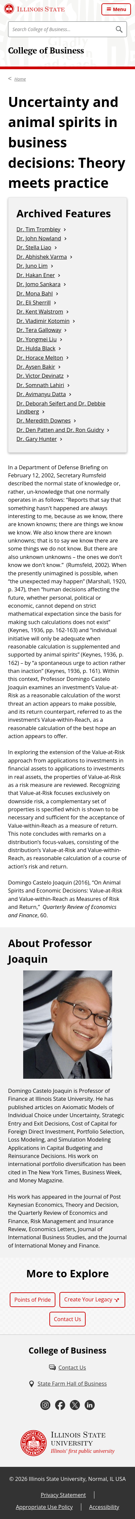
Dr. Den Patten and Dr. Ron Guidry (60, 430)
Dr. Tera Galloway (38, 330)
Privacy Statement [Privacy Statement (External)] (63, 1495)
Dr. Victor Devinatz (39, 375)
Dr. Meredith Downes (43, 420)
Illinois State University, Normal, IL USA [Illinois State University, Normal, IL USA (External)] (77, 1479)
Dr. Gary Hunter (36, 439)
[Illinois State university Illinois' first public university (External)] (67, 1443)
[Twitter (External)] (75, 1405)
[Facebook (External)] (60, 1405)
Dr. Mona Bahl (34, 293)
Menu (119, 9)
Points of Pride (32, 1299)
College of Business (46, 50)
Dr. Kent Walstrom (39, 311)
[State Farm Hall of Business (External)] (67, 1384)
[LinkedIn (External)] (89, 1405)
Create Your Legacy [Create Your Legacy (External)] (88, 1299)
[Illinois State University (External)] (34, 8)
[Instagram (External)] (45, 1405)
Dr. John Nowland (38, 238)
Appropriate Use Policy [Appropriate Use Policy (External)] (44, 1507)
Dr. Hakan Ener (35, 275)
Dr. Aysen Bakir (35, 366)
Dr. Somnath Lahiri (40, 385)
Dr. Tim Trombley (38, 229)
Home (20, 79)
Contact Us (67, 1319)
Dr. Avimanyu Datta (41, 394)
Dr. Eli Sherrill (33, 302)
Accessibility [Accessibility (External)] (104, 1507)
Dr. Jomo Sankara (38, 284)
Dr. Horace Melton (39, 357)
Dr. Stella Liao (33, 247)
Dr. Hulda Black (35, 348)
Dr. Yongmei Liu (36, 339)
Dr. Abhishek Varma (41, 256)
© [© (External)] (11, 1479)
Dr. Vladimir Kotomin (43, 321)
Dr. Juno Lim (32, 265)
